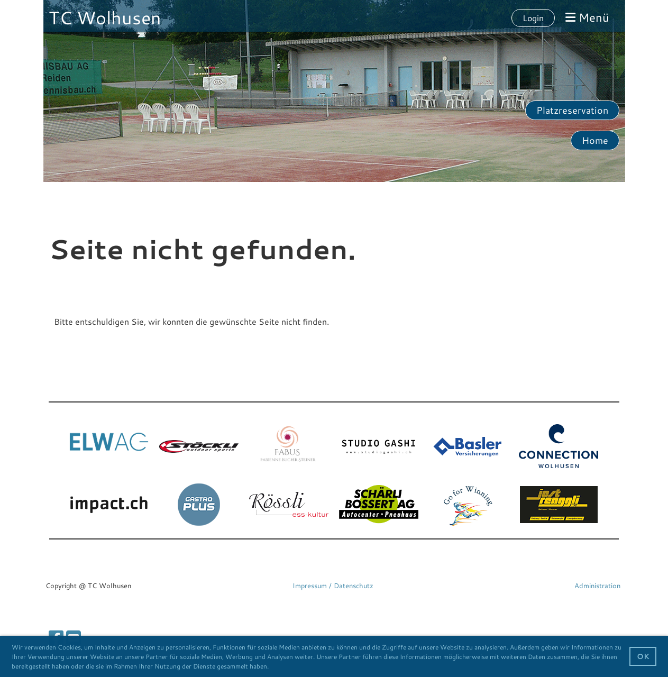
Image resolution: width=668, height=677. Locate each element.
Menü (587, 17)
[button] (271, 667)
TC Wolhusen (105, 17)
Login (533, 17)
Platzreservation (572, 110)
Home (595, 140)
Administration (597, 585)
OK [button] (643, 656)
